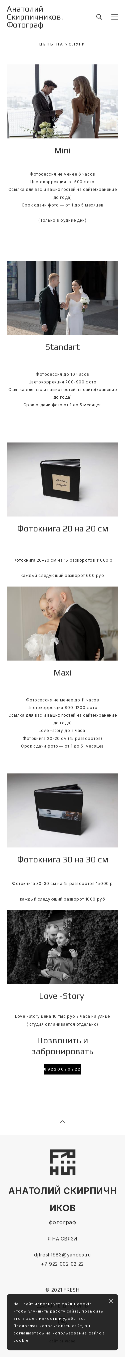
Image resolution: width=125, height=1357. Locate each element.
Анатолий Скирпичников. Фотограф (35, 17)
